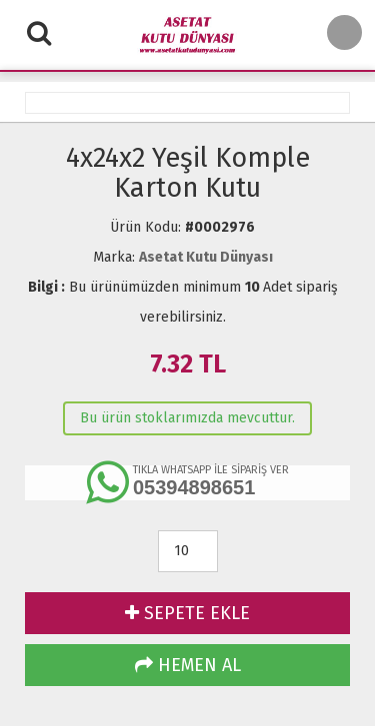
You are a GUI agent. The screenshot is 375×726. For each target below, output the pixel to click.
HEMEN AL (188, 665)
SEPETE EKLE (187, 613)
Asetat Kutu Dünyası (206, 257)
